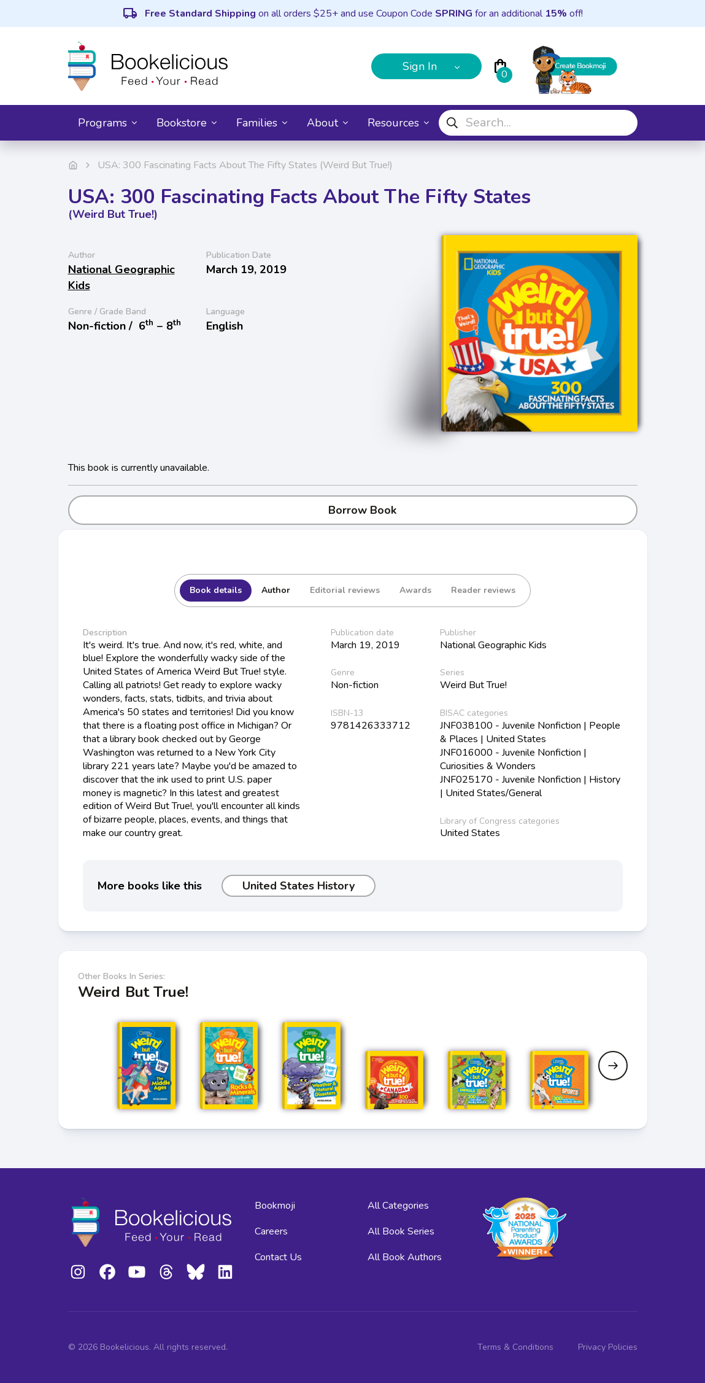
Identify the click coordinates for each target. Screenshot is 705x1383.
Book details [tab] (216, 590)
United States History (298, 885)
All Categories (398, 1205)
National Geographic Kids (121, 277)
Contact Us (278, 1257)
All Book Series (401, 1231)
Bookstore (186, 122)
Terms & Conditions (515, 1347)
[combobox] (538, 123)
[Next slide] (613, 1065)
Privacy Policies (608, 1347)
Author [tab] (275, 590)
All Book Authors (405, 1257)
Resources (398, 122)
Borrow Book (352, 510)
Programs (107, 122)
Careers (271, 1231)
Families (261, 122)
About (327, 122)
